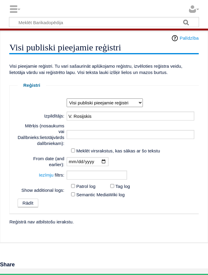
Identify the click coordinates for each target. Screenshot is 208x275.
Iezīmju (46, 174)
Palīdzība (189, 38)
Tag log (122, 186)
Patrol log (85, 186)
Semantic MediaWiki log (100, 194)
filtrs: (51, 174)
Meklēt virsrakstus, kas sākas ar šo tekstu (118, 150)
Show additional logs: (43, 190)
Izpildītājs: (54, 115)
